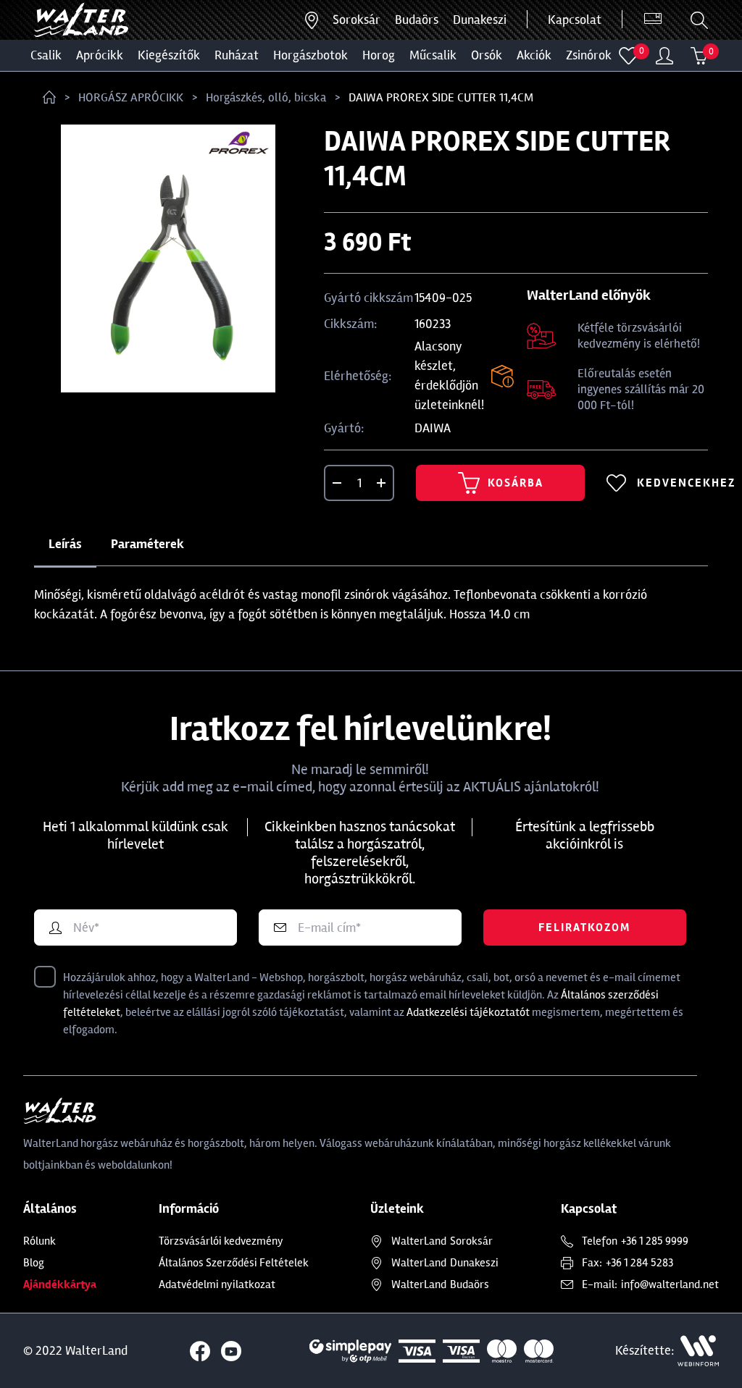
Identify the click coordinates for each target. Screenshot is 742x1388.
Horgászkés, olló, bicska (266, 97)
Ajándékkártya (59, 1284)
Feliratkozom (584, 927)
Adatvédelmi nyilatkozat (217, 1284)
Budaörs (416, 20)
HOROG (378, 55)
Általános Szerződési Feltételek (234, 1262)
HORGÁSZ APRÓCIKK (130, 97)
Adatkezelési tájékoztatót (468, 1012)
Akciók (534, 55)
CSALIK (46, 55)
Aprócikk (99, 55)
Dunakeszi (480, 20)
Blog (33, 1262)
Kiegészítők (169, 55)
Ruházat (236, 55)
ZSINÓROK (589, 55)
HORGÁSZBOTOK (310, 55)
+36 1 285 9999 (654, 1241)
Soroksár (356, 20)
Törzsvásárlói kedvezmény (221, 1241)
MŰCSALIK (433, 55)
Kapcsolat (574, 20)
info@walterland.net (670, 1284)
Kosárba (500, 483)
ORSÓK (486, 55)
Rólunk (39, 1241)
